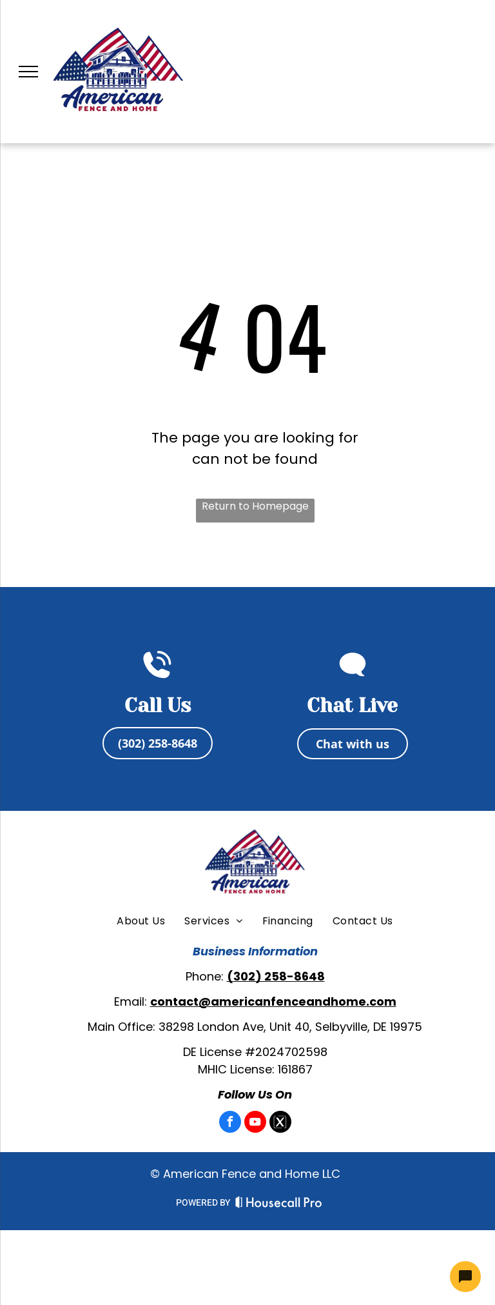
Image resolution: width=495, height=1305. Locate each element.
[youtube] (255, 1123)
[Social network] (280, 1123)
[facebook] (230, 1123)
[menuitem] (141, 921)
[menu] (28, 71)
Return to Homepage (255, 506)
